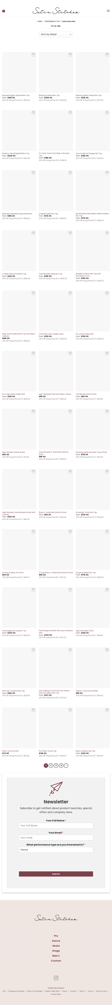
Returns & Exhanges (34, 991)
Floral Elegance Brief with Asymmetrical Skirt (56, 632)
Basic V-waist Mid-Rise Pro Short (52, 512)
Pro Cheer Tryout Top (47, 751)
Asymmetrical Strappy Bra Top (89, 153)
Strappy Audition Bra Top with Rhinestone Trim (88, 275)
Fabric (82, 991)
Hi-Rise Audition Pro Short (12, 573)
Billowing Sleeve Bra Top (49, 95)
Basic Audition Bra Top (85, 751)
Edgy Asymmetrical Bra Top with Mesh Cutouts (18, 335)
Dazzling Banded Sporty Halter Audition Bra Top (92, 215)
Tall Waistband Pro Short (86, 394)
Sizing (90, 991)
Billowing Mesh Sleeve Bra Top (89, 95)
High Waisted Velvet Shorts (13, 452)
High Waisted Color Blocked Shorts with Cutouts (18, 513)
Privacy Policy (56, 994)
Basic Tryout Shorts (10, 751)
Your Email (56, 832)
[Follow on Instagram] (56, 978)
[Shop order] (56, 34)
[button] (3, 10)
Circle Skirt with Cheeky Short (51, 334)
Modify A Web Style (52, 991)
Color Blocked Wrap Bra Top (50, 274)
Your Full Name (56, 820)
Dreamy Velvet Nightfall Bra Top (15, 153)
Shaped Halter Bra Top (48, 214)
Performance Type (52, 21)
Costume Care (101, 991)
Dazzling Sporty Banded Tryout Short (91, 452)
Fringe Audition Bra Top (86, 573)
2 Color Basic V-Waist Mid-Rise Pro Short (56, 573)
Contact (73, 991)
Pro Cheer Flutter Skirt (84, 334)
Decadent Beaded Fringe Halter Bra (17, 214)
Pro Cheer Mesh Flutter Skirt (13, 394)
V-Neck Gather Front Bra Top (14, 274)
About (64, 991)
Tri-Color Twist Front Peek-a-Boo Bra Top (54, 154)
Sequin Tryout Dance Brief (87, 691)
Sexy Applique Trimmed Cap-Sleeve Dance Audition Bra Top (54, 692)
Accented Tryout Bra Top (86, 512)
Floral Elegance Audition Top (14, 631)
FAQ (3, 991)
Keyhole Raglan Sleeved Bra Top (15, 95)
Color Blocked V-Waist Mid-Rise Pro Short (54, 453)
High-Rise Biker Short (84, 631)
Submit (56, 873)
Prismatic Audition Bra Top (13, 691)
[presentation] (41, 866)
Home (39, 21)
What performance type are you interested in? (55, 844)
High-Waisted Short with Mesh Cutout (55, 394)
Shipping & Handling (16, 991)
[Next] (65, 765)
